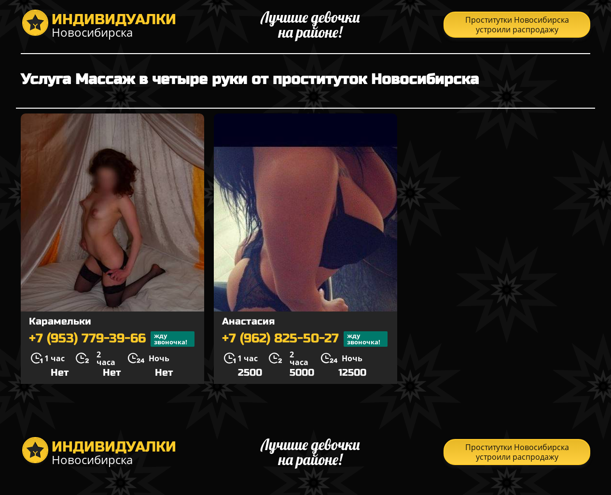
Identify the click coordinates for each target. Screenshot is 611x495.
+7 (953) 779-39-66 (111, 339)
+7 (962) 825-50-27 (305, 339)
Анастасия (248, 321)
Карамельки (60, 321)
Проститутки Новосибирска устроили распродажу (517, 24)
